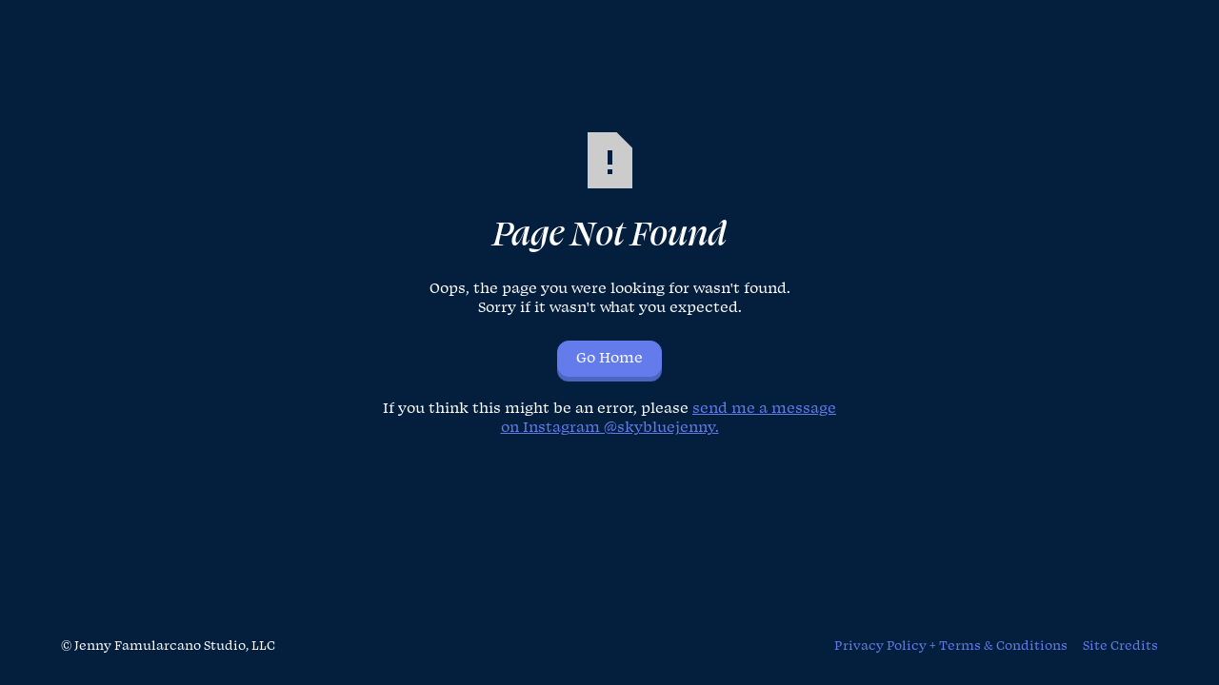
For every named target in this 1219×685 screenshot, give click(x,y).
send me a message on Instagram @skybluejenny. (669, 418)
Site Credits (1120, 646)
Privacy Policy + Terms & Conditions (951, 646)
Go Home (609, 358)
